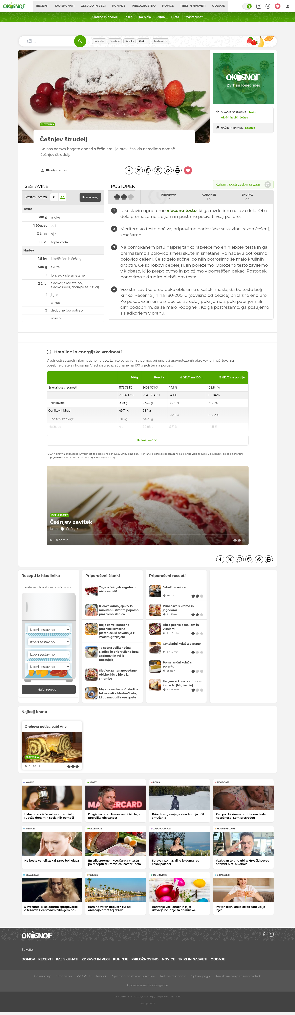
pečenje (250, 127)
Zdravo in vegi (97, 6)
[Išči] (80, 41)
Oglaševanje (42, 976)
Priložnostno (148, 6)
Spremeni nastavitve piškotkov (133, 976)
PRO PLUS (84, 976)
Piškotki (101, 976)
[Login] (287, 6)
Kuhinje (123, 6)
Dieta (175, 17)
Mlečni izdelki (229, 117)
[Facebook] (129, 170)
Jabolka (99, 41)
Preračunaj (90, 197)
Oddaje (222, 6)
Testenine (160, 41)
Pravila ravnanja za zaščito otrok (238, 976)
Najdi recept (51, 689)
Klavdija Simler (56, 170)
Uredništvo (64, 976)
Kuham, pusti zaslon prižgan (243, 184)
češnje (244, 117)
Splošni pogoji (201, 976)
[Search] (257, 6)
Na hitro (145, 17)
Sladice (115, 41)
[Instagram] (271, 934)
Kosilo (128, 17)
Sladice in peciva (104, 17)
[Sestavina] (49, 629)
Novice (172, 6)
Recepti (46, 6)
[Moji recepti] (277, 6)
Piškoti (143, 41)
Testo (252, 112)
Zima (161, 17)
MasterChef (194, 17)
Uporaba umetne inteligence (147, 985)
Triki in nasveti (197, 6)
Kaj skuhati (69, 6)
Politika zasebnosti (173, 976)
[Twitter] (139, 170)
